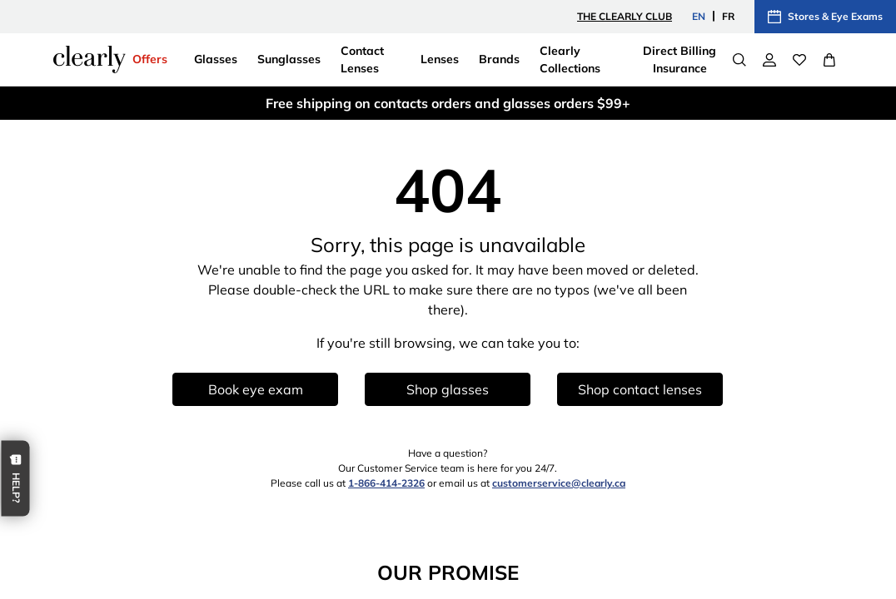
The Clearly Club (624, 16)
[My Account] (769, 60)
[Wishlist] (799, 60)
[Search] (739, 60)
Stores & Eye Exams (825, 16)
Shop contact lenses (640, 389)
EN (698, 16)
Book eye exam (255, 389)
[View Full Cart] (829, 60)
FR (728, 16)
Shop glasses (447, 389)
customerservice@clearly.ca (558, 483)
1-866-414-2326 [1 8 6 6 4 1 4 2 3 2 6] (386, 483)
